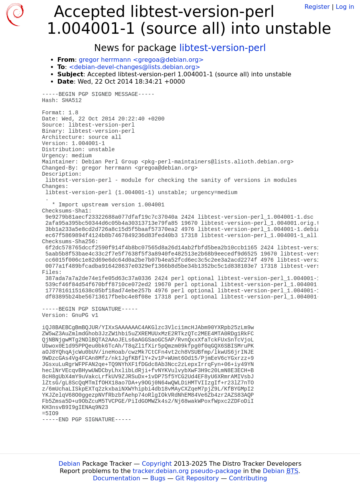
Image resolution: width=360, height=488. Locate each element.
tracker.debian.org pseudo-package (187, 471)
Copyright (157, 463)
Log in (345, 6)
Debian (70, 463)
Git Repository (197, 478)
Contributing (248, 478)
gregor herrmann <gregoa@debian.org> (141, 59)
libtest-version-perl (222, 48)
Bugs (158, 478)
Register (317, 6)
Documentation (116, 478)
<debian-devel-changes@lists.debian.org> (135, 67)
